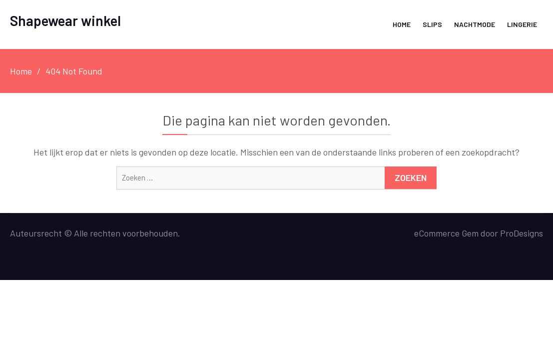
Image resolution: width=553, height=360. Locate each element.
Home (402, 24)
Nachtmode (474, 24)
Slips (432, 24)
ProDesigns (521, 233)
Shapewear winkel (65, 20)
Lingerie (522, 24)
